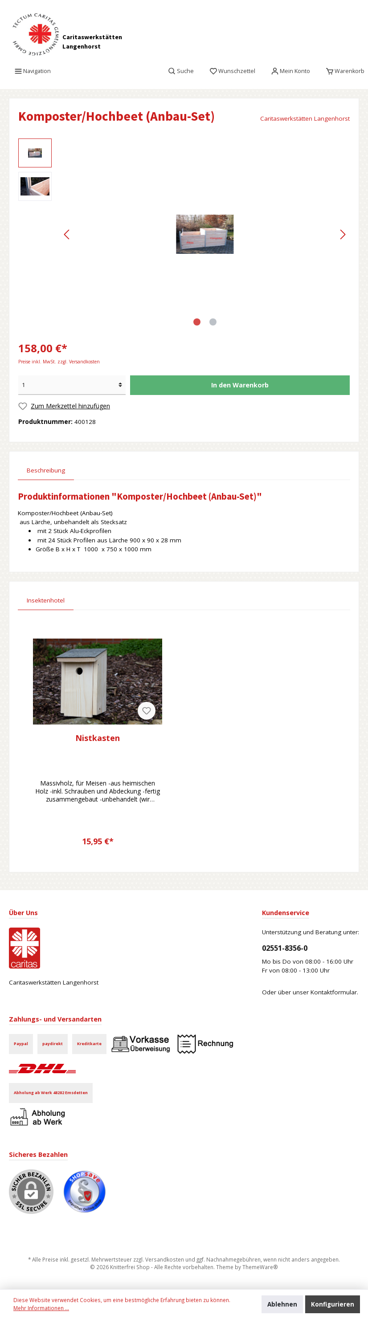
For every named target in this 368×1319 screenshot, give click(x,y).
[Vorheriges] (67, 234)
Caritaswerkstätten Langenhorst (305, 118)
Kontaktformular (334, 992)
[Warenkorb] (342, 71)
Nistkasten (97, 738)
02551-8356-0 (284, 948)
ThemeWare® (260, 1266)
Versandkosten (164, 1259)
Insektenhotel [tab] (46, 600)
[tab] (46, 470)
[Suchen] (181, 71)
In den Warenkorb (240, 385)
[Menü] (33, 71)
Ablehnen (282, 1304)
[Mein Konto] (291, 71)
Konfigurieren (332, 1304)
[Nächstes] (342, 234)
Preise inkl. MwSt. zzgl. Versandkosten (59, 361)
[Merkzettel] (232, 71)
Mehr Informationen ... (41, 1307)
